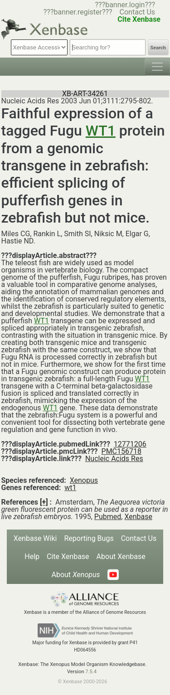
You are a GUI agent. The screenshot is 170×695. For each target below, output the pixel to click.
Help (31, 556)
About (75, 574)
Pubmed (107, 516)
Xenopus (84, 480)
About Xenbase (121, 556)
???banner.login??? (125, 4)
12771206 (130, 444)
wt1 (70, 487)
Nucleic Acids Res (114, 458)
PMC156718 (121, 451)
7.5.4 (91, 672)
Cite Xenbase (68, 556)
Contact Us (137, 12)
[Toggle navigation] (157, 67)
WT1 (101, 130)
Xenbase (138, 516)
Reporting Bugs (88, 538)
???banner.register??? (78, 12)
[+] (44, 502)
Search (158, 48)
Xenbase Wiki (35, 538)
